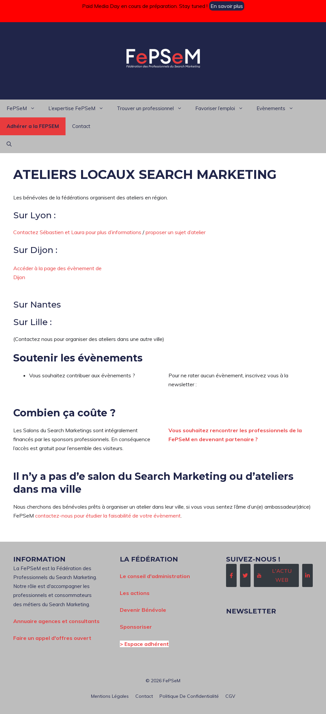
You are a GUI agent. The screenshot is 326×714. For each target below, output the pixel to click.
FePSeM (24, 108)
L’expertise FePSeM (79, 108)
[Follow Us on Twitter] (245, 575)
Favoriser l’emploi (222, 108)
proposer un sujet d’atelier (176, 232)
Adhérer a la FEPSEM (33, 126)
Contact (81, 126)
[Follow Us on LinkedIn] (307, 575)
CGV (230, 696)
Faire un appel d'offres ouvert (52, 638)
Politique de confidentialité (189, 696)
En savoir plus (226, 6)
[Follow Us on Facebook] (231, 575)
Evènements (278, 108)
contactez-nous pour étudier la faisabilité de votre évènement (108, 515)
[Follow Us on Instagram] (276, 575)
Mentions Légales (110, 696)
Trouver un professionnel (153, 108)
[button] (9, 144)
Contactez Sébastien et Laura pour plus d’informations (77, 232)
